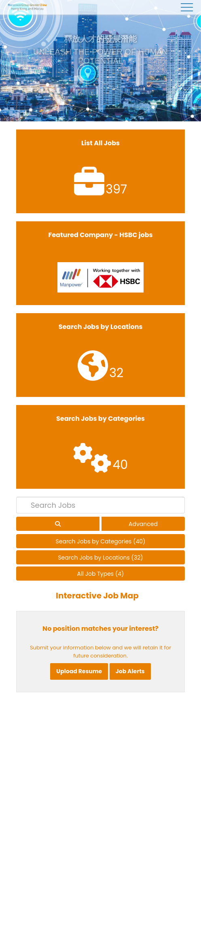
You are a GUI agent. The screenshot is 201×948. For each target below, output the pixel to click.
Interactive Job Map (97, 595)
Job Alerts (130, 671)
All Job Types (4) (100, 574)
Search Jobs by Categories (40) (101, 541)
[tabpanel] (100, 60)
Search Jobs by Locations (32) (100, 558)
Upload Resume (79, 671)
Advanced (143, 524)
